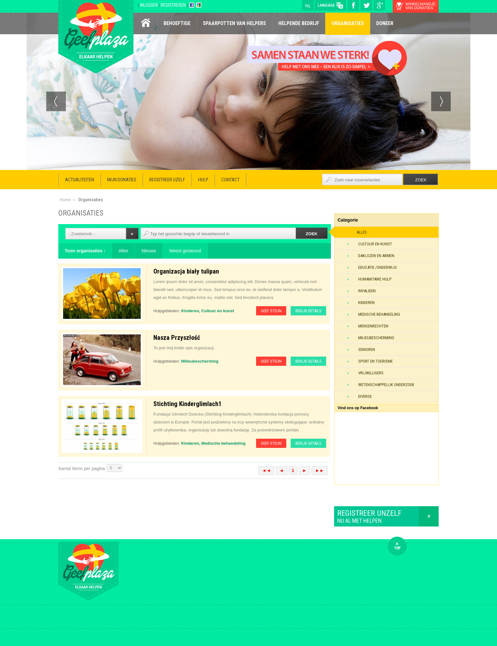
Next (441, 101)
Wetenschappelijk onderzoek (386, 384)
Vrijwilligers (371, 373)
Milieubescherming (376, 337)
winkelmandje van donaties (420, 6)
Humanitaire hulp (374, 279)
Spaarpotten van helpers (234, 23)
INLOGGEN (149, 5)
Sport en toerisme (375, 361)
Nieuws (148, 250)
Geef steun (271, 310)
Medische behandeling (379, 314)
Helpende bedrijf (298, 23)
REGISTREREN (174, 5)
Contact (230, 180)
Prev (56, 101)
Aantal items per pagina (81, 468)
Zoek (311, 233)
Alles (123, 250)
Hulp (203, 180)
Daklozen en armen (376, 255)
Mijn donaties (121, 180)
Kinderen (366, 302)
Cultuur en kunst (375, 244)
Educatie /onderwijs (377, 267)
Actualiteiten (79, 180)
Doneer (384, 23)
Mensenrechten (373, 326)
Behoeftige (177, 23)
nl (308, 5)
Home (65, 199)
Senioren (366, 349)
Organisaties (348, 23)
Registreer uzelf (167, 180)
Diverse (365, 396)
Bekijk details (308, 310)
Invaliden (367, 290)
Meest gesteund (185, 250)
